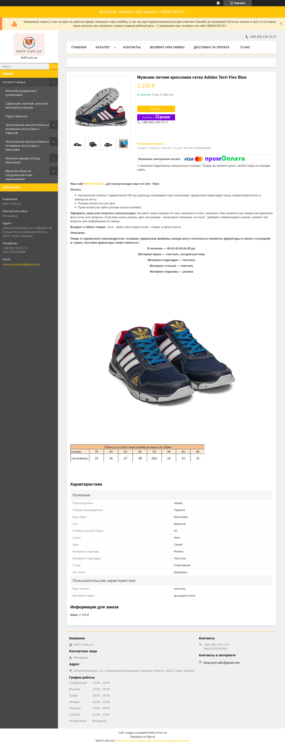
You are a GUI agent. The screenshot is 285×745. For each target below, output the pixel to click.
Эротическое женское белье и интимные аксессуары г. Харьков (27, 129)
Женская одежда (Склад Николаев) (22, 160)
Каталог (103, 47)
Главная (79, 47)
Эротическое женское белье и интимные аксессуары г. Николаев (27, 146)
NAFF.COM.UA (95, 183)
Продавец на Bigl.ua (142, 736)
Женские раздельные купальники (21, 93)
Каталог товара (14, 82)
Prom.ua (162, 732)
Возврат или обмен (167, 47)
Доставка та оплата (211, 47)
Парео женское (16, 116)
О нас (245, 47)
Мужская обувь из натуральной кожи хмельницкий (19, 175)
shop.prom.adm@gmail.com (21, 264)
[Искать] (53, 66)
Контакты (131, 47)
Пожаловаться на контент (132, 740)
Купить (156, 109)
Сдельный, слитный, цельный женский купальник (27, 105)
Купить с (156, 117)
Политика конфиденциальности (169, 740)
